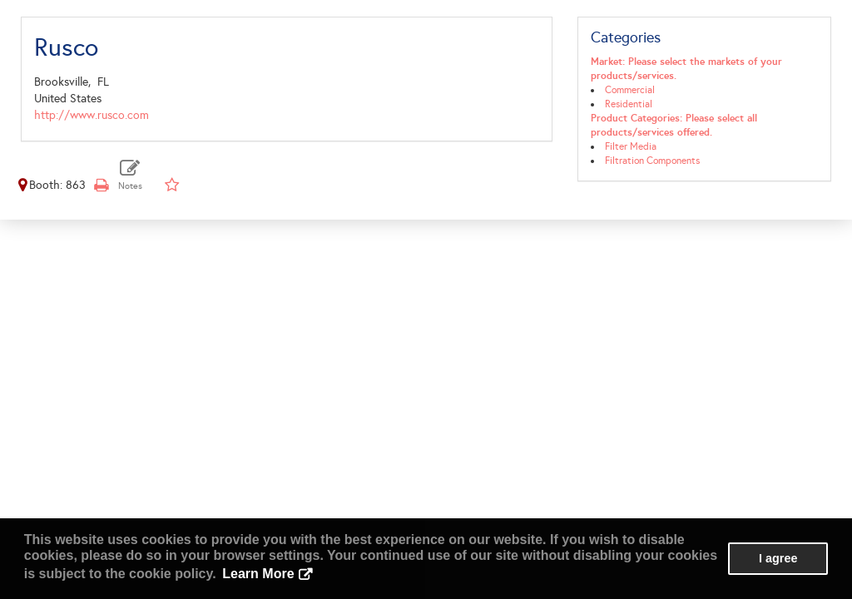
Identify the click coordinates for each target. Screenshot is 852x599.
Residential (628, 104)
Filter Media (630, 146)
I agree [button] (778, 558)
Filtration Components (652, 160)
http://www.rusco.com (91, 115)
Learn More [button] (258, 574)
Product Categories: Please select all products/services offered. (674, 125)
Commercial (630, 90)
